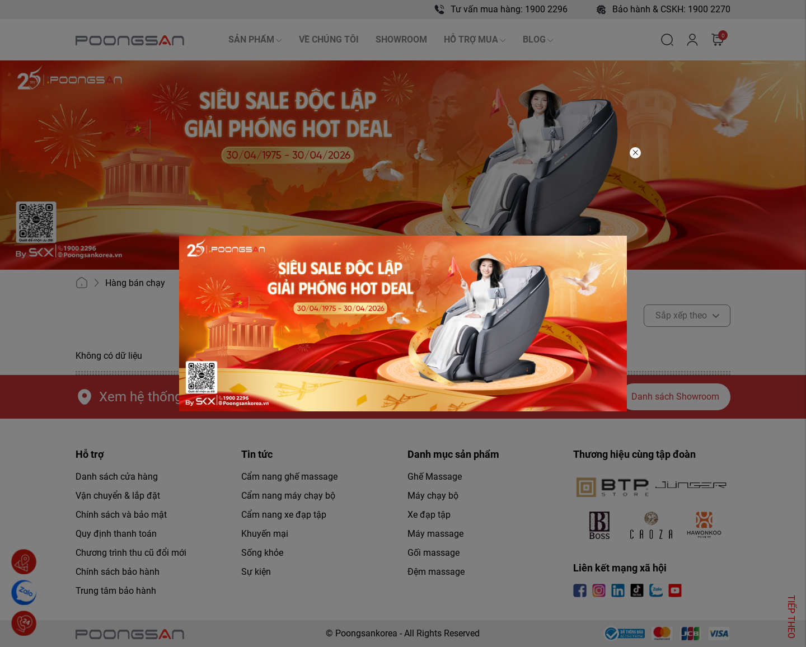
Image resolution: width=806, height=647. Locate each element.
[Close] (635, 152)
